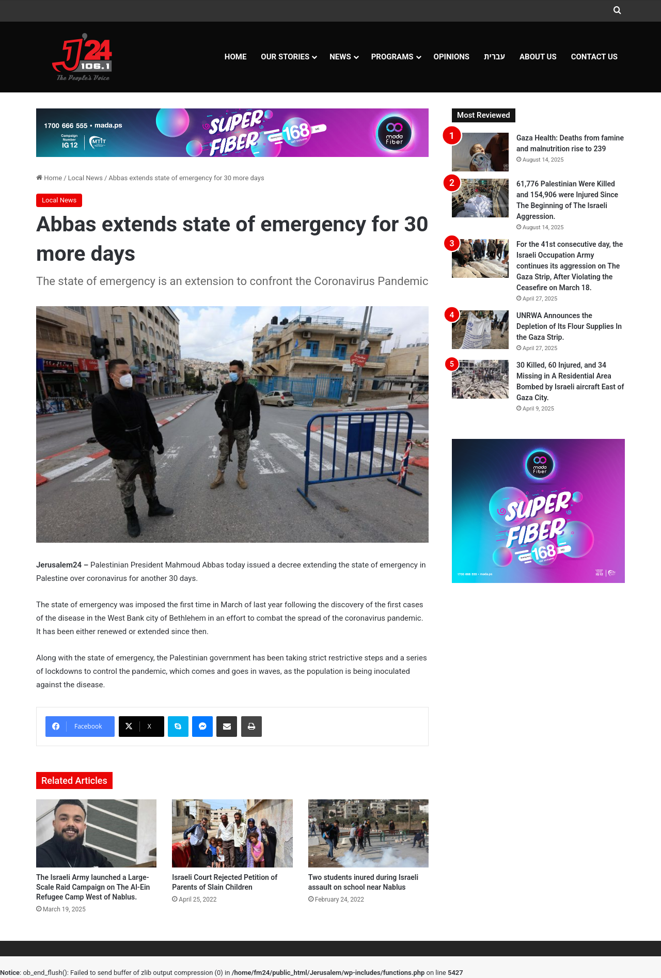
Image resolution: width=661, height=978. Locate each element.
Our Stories (285, 56)
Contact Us (594, 56)
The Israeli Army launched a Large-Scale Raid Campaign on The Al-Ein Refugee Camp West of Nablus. (93, 887)
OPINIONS (452, 56)
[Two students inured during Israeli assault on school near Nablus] (368, 833)
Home (236, 56)
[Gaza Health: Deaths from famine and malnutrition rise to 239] (480, 152)
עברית (494, 56)
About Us (538, 56)
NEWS (340, 56)
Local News (85, 178)
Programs (392, 56)
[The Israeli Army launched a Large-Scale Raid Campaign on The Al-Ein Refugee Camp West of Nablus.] (96, 833)
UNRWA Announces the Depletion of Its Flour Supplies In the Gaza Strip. (569, 326)
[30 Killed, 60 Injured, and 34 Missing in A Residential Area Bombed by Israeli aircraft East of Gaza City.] (480, 379)
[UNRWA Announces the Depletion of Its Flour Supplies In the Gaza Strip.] (480, 329)
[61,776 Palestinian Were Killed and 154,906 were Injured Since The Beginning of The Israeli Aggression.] (480, 198)
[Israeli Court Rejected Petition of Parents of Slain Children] (232, 833)
